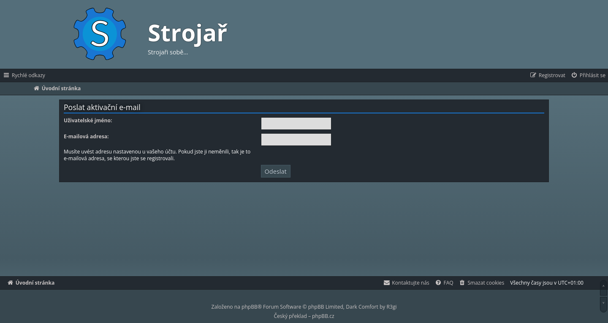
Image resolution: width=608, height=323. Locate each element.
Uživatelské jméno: (88, 120)
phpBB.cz (323, 316)
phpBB (250, 306)
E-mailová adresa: (86, 136)
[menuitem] (588, 75)
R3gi (392, 306)
